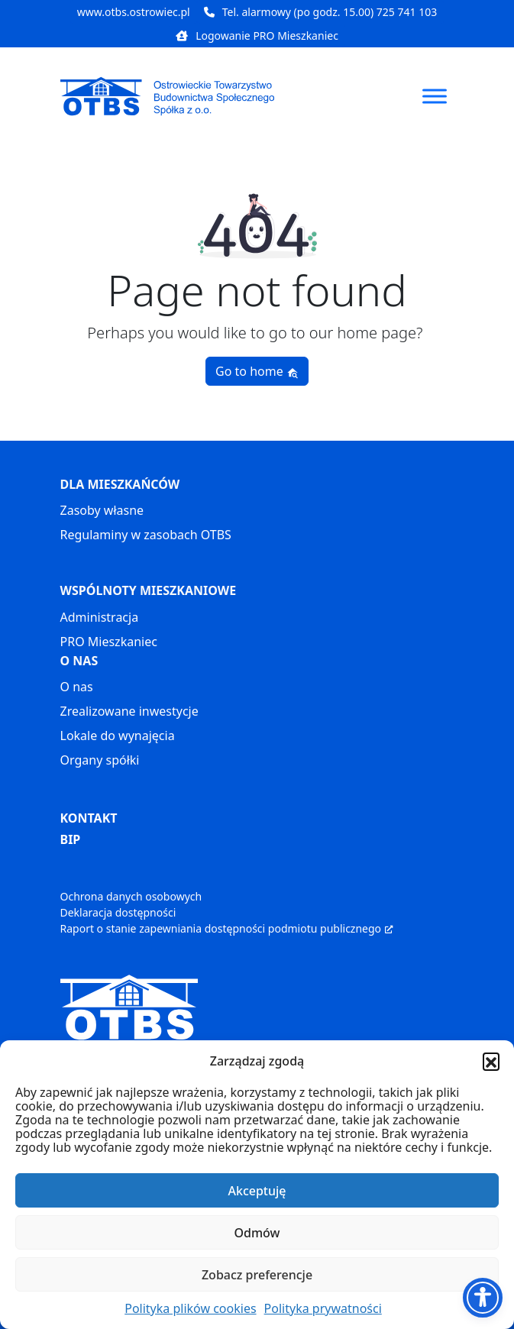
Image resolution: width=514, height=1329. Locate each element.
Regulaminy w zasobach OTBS (145, 534)
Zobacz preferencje (257, 1274)
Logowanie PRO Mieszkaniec (257, 35)
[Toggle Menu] (434, 96)
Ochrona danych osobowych (131, 896)
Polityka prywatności (323, 1308)
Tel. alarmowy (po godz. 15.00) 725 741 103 (320, 12)
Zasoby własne (102, 510)
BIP (70, 839)
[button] (491, 1061)
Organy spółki (100, 760)
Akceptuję (257, 1190)
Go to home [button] (257, 371)
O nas (76, 686)
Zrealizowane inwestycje (129, 711)
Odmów (257, 1232)
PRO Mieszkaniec (108, 641)
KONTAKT (89, 818)
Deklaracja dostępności (118, 912)
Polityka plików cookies (190, 1308)
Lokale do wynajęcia (117, 735)
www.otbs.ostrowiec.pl (133, 12)
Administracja (99, 617)
